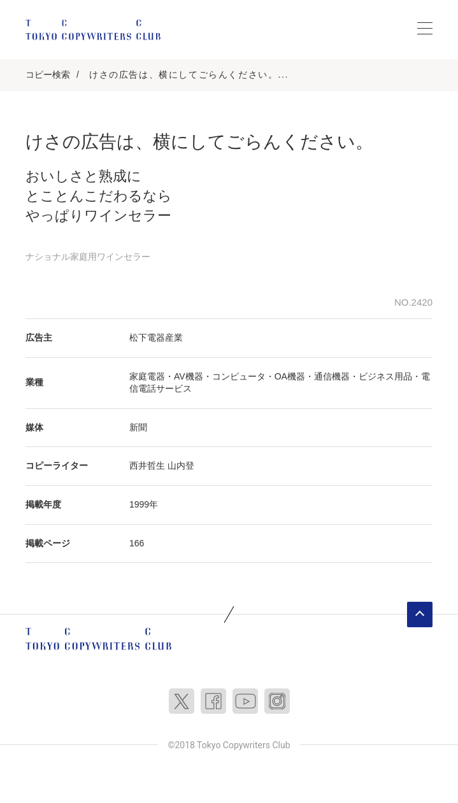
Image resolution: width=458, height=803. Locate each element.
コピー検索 (47, 74)
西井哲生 (147, 465)
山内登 (181, 465)
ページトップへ (420, 614)
